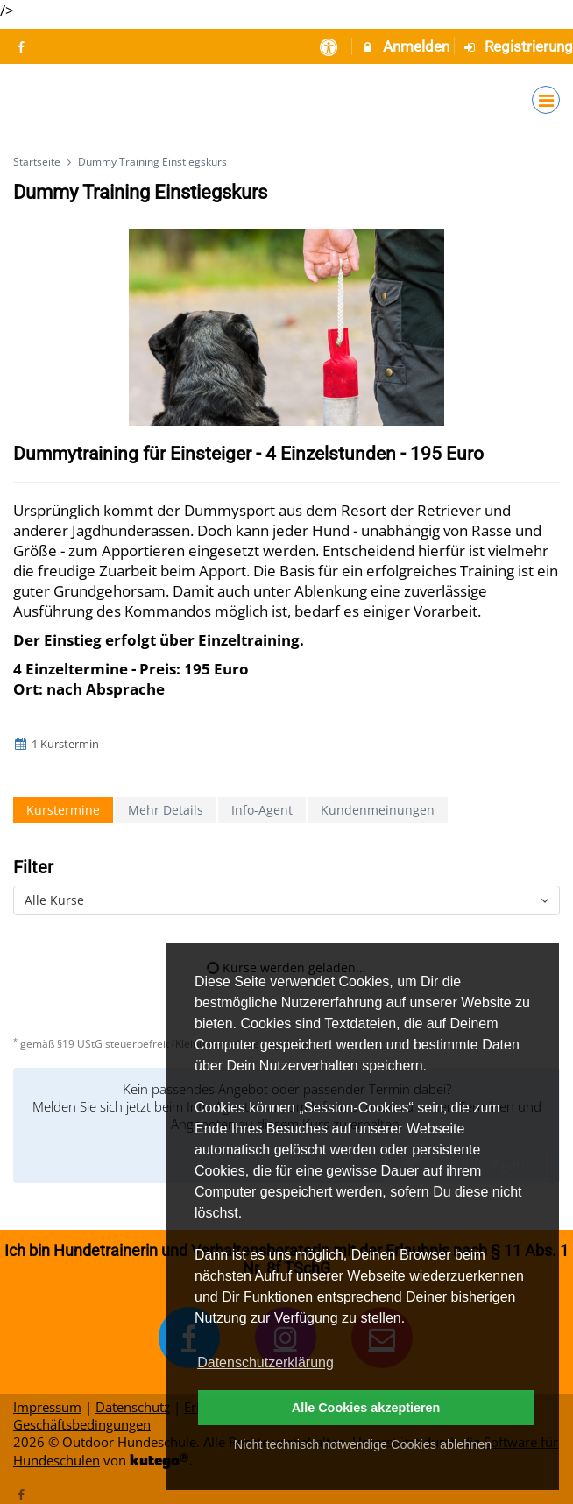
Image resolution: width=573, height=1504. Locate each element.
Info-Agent (262, 809)
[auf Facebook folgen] (22, 46)
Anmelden (404, 46)
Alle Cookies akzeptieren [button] (366, 1408)
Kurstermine (63, 809)
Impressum (47, 1407)
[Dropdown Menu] (546, 100)
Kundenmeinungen (378, 809)
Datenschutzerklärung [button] (265, 1362)
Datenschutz (133, 1407)
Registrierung (518, 46)
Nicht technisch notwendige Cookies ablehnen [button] (363, 1444)
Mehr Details (165, 809)
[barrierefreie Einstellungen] (330, 46)
